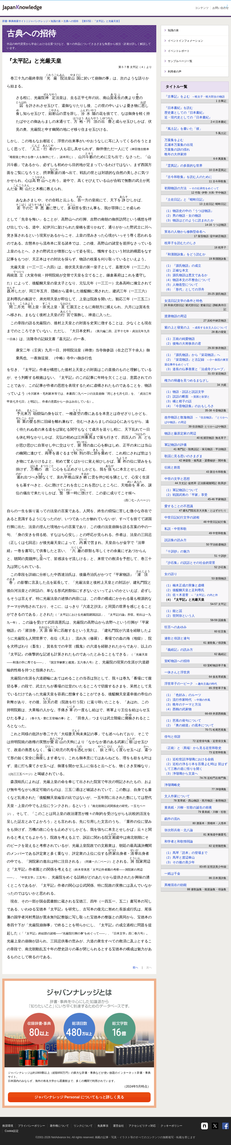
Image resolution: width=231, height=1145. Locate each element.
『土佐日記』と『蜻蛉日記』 (185, 199)
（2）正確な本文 (176, 270)
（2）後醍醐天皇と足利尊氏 (184, 590)
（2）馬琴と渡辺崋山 (179, 857)
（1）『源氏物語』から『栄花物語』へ (192, 355)
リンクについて (83, 1125)
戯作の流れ (172, 819)
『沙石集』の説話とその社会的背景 (189, 562)
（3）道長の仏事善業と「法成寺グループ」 (195, 369)
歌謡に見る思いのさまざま (183, 456)
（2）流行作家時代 (187, 699)
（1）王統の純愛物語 (179, 339)
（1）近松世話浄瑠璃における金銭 (189, 759)
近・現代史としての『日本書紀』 (188, 117)
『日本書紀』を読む (178, 108)
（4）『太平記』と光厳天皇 (184, 599)
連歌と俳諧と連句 (177, 638)
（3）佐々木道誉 (191, 595)
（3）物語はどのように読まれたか (189, 220)
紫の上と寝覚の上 (195, 327)
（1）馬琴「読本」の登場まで (185, 853)
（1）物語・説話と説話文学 (184, 392)
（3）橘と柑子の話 (178, 401)
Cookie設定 (12, 1131)
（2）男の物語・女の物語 (182, 215)
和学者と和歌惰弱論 (178, 841)
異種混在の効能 (175, 885)
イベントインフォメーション (185, 40)
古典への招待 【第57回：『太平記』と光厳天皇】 (92, 21)
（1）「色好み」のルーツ (182, 695)
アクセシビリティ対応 (142, 1125)
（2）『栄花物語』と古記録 (196, 362)
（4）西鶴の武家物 (178, 709)
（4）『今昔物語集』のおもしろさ (189, 406)
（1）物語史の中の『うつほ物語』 (189, 211)
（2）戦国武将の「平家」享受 (185, 495)
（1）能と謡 (173, 611)
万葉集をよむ (173, 140)
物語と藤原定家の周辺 (180, 433)
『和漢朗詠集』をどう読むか (185, 254)
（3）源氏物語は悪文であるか (185, 275)
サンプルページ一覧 (180, 61)
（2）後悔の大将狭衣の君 (182, 343)
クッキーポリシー (171, 1125)
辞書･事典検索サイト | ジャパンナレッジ (25, 21)
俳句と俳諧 (172, 736)
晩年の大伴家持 (175, 154)
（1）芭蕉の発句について (182, 720)
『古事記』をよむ (194, 96)
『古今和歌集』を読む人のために (188, 177)
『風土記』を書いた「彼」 (183, 128)
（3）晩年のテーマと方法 (182, 704)
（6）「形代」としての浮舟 (184, 289)
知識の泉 (56, 21)
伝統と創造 (172, 467)
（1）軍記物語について (181, 490)
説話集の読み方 (175, 540)
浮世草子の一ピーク (190, 683)
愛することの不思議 (178, 506)
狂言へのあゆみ (175, 627)
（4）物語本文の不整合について (187, 280)
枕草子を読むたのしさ (180, 243)
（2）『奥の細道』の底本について (189, 725)
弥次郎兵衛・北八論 (178, 830)
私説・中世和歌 (175, 528)
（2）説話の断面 (187, 396)
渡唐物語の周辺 (175, 316)
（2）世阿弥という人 (179, 615)
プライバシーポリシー (31, 1125)
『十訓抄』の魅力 (177, 551)
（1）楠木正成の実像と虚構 (184, 585)
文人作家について (177, 796)
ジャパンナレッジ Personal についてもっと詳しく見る (79, 1097)
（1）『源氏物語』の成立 (182, 265)
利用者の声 (174, 71)
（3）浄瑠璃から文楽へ (181, 773)
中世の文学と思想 (177, 478)
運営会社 (118, 1125)
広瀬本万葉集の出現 (178, 144)
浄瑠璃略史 (172, 785)
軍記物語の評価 (175, 444)
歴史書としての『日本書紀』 (185, 112)
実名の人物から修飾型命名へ (185, 231)
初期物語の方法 (191, 188)
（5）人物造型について (181, 284)
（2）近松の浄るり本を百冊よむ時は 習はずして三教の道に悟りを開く (195, 766)
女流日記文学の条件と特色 (183, 300)
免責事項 (102, 1125)
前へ (135, 967)
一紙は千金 (172, 873)
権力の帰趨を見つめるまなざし (186, 380)
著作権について (59, 1125)
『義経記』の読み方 (178, 649)
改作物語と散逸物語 (196, 419)
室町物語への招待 (177, 661)
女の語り (170, 574)
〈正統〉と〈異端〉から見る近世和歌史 (192, 748)
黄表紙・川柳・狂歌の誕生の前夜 (188, 807)
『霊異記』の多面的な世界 (183, 165)
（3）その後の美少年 (179, 862)
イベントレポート (179, 51)
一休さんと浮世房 (177, 672)
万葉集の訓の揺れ (177, 149)
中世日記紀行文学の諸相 (181, 517)
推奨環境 (7, 1125)
